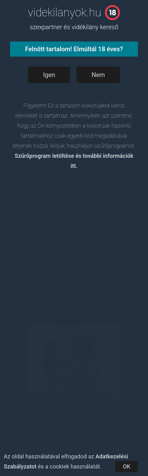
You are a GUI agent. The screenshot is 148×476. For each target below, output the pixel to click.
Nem (98, 75)
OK (126, 466)
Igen (49, 75)
